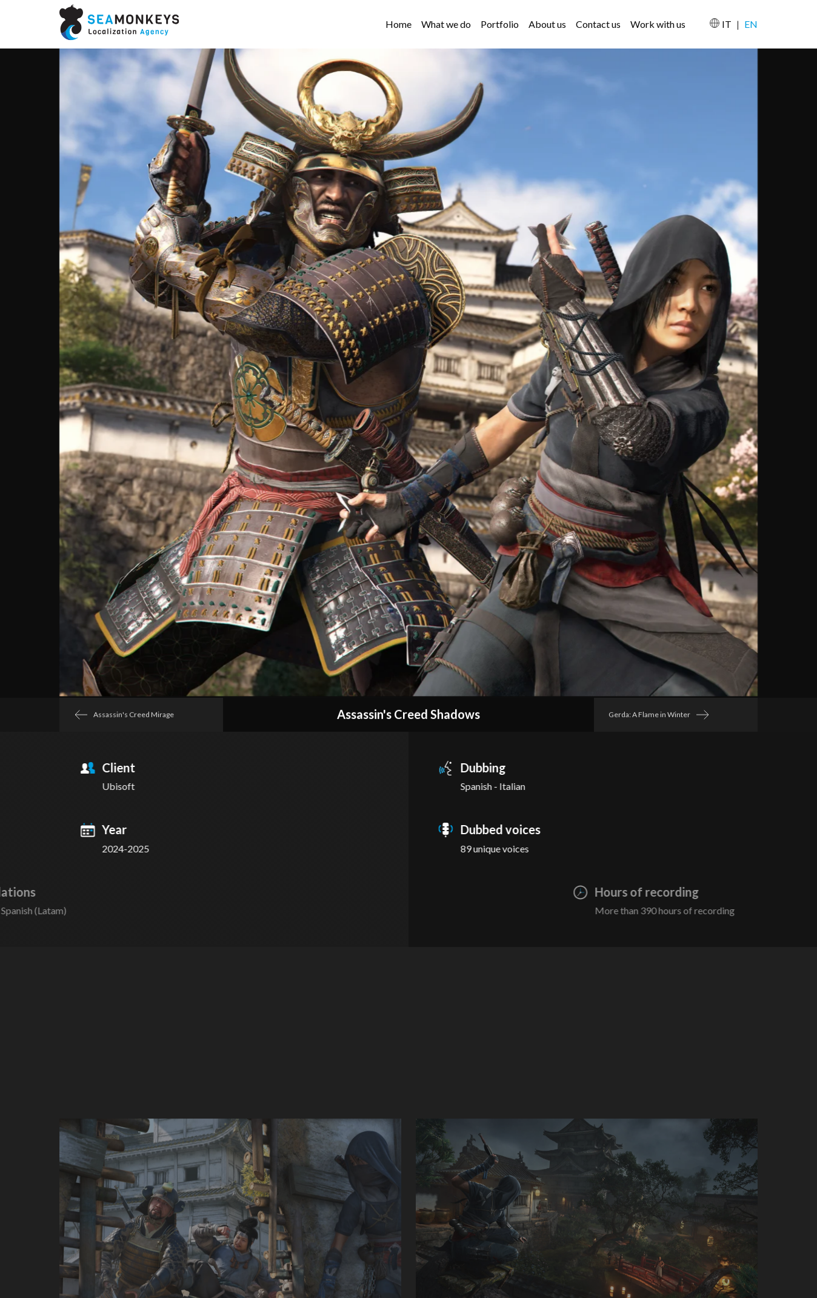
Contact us (598, 24)
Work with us (657, 24)
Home (398, 24)
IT (727, 24)
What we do (446, 24)
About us (547, 24)
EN (751, 24)
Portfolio (500, 24)
